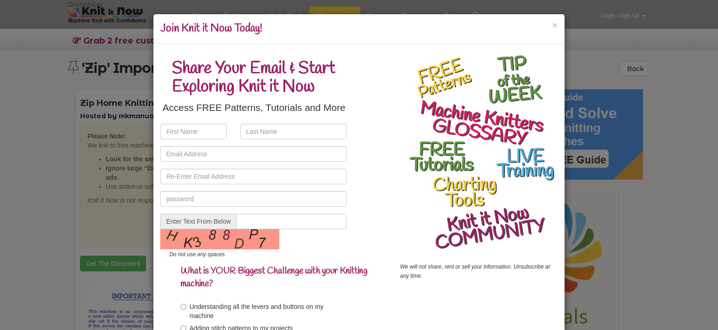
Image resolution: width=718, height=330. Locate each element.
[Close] (555, 25)
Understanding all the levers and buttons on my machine (252, 311)
